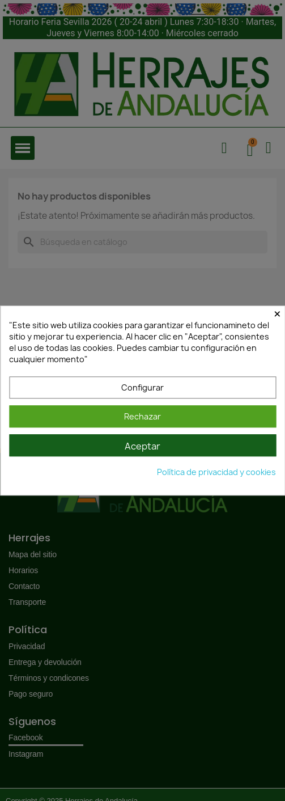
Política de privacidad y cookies (216, 472)
